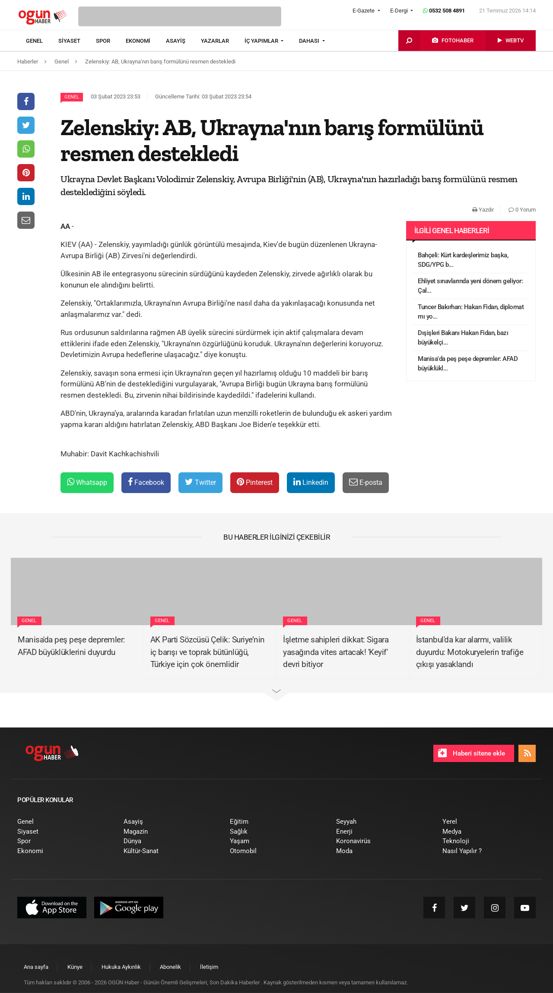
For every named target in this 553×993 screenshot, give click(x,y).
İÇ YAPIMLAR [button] (262, 41)
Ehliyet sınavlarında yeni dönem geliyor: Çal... (470, 286)
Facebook (146, 482)
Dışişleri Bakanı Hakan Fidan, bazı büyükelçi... (463, 338)
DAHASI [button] (310, 41)
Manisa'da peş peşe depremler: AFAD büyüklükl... (468, 364)
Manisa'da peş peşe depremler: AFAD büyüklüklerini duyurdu (71, 646)
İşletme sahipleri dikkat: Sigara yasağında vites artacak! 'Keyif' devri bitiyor (335, 652)
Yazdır (483, 209)
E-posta (365, 482)
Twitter (200, 482)
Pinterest (255, 482)
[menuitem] (42, 41)
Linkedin (310, 482)
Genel (71, 97)
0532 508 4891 (444, 10)
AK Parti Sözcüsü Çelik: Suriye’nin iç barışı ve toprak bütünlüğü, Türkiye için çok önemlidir (207, 652)
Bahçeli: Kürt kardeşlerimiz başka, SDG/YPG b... (463, 260)
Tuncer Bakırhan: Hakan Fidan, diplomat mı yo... (471, 312)
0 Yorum (522, 209)
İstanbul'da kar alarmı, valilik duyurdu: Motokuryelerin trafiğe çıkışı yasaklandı (470, 652)
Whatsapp (87, 482)
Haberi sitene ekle (471, 753)
